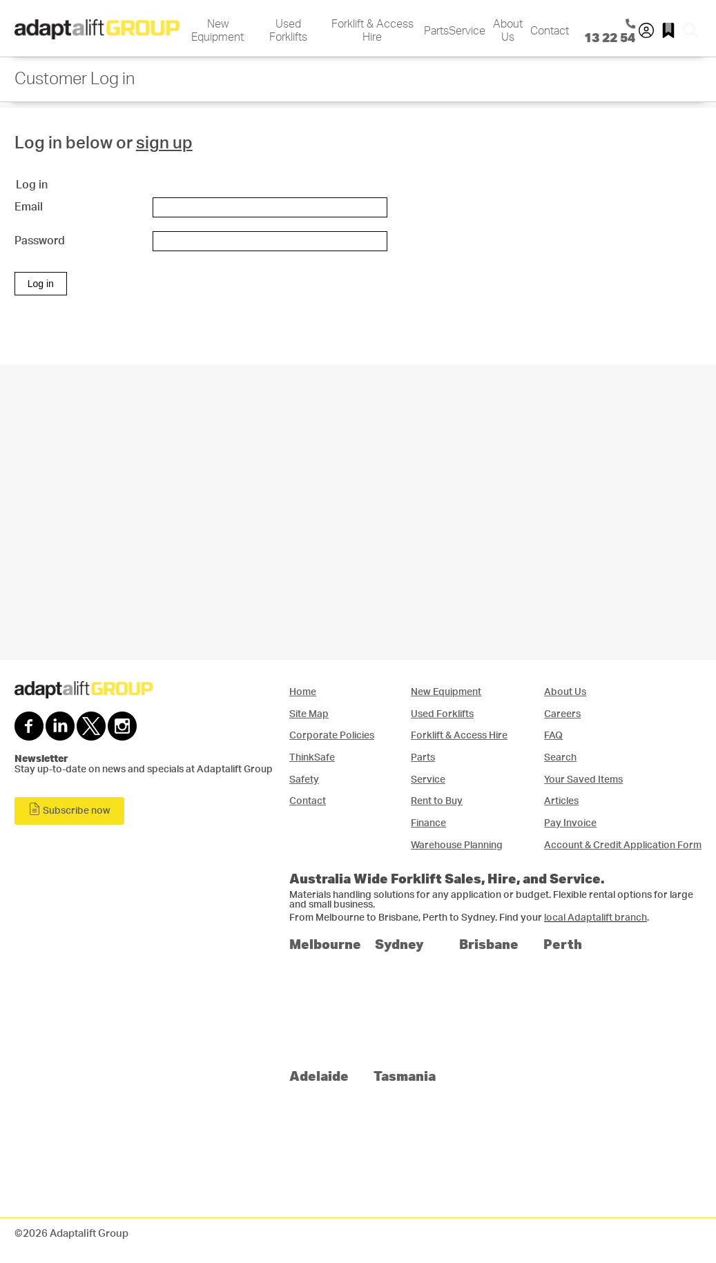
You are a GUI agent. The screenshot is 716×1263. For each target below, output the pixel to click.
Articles (561, 801)
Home (302, 692)
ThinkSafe (312, 757)
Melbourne (325, 943)
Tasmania (405, 1075)
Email (28, 207)
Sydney (399, 943)
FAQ (553, 735)
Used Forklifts (288, 31)
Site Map (309, 714)
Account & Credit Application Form (623, 845)
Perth (562, 943)
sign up (164, 143)
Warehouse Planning (457, 845)
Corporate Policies (331, 735)
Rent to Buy (437, 801)
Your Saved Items (583, 779)
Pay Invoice (570, 823)
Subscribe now (69, 809)
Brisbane (489, 943)
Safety (304, 779)
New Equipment (217, 31)
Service (467, 31)
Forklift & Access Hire (372, 31)
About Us (508, 31)
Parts (436, 31)
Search (560, 757)
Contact (549, 31)
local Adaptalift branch (595, 918)
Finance (428, 823)
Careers (562, 714)
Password (39, 240)
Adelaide (319, 1075)
